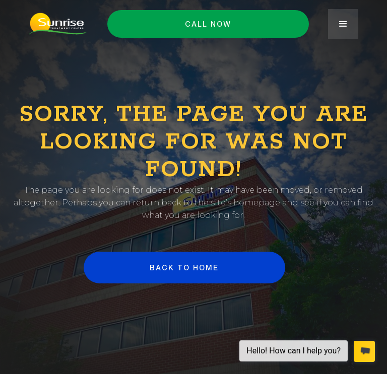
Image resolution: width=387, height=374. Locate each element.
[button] (343, 24)
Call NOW (208, 24)
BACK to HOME (184, 267)
